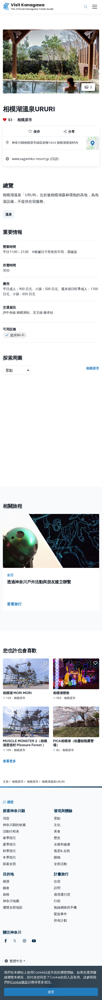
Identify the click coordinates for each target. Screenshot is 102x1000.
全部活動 (60, 864)
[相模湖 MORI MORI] (26, 679)
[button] (45, 663)
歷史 (57, 838)
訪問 (57, 888)
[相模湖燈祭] (76, 679)
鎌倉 (6, 888)
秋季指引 (9, 851)
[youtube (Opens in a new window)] (34, 940)
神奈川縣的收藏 (14, 825)
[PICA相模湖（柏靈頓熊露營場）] (76, 729)
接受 (51, 992)
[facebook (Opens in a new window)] (5, 940)
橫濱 (6, 881)
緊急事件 (60, 914)
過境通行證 (62, 894)
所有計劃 (60, 920)
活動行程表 (11, 831)
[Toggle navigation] (95, 7)
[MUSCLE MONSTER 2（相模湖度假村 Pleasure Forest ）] (26, 729)
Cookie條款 (19, 982)
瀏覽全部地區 (12, 907)
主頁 (6, 781)
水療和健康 (62, 844)
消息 (6, 818)
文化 (57, 825)
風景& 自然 (62, 851)
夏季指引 (9, 844)
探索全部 (9, 864)
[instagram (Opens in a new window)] (24, 940)
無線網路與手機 (65, 907)
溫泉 (8, 214)
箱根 (6, 894)
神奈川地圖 (11, 901)
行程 (57, 901)
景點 (57, 818)
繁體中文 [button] (14, 961)
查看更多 (9, 761)
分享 (69, 131)
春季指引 (9, 838)
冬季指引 (9, 857)
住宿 (57, 881)
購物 (57, 857)
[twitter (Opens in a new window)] (15, 940)
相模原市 (24, 119)
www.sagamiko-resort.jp (30, 159)
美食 (57, 831)
